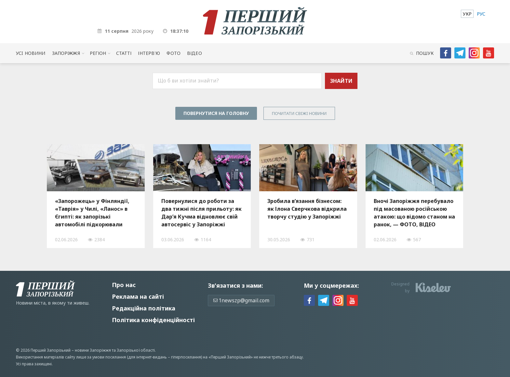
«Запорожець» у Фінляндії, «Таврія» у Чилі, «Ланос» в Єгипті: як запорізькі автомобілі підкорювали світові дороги (92, 212)
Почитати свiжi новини (299, 113)
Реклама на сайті (138, 296)
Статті (124, 53)
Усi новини (30, 53)
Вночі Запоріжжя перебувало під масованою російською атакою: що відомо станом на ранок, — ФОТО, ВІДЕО (414, 212)
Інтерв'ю (149, 53)
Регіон (98, 53)
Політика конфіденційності (153, 320)
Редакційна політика (143, 308)
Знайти (341, 80)
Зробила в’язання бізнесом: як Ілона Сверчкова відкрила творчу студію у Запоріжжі (307, 208)
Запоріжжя (66, 53)
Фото (174, 53)
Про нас (124, 285)
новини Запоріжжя (93, 350)
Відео (194, 53)
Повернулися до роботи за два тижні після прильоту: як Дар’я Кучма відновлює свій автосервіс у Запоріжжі (201, 212)
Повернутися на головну (216, 113)
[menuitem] (467, 13)
